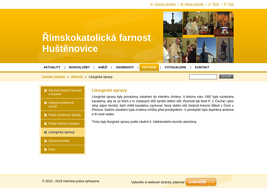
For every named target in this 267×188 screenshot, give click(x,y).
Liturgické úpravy (61, 132)
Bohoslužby (79, 67)
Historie (149, 67)
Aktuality (52, 67)
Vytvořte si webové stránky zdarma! (158, 182)
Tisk (231, 4)
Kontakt (202, 67)
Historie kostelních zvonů (61, 104)
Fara (51, 149)
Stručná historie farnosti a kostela (64, 92)
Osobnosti (125, 67)
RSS (216, 4)
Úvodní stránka (53, 77)
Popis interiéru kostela (63, 123)
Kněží (102, 67)
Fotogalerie (175, 67)
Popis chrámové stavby (64, 115)
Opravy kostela (58, 141)
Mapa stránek (194, 4)
